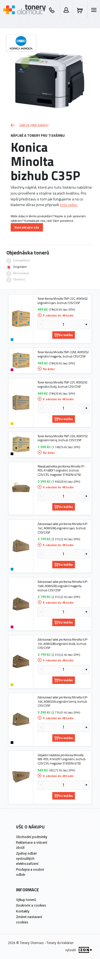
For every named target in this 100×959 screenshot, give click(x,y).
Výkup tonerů (26, 900)
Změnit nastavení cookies (29, 919)
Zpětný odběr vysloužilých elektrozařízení (27, 858)
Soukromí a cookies (31, 905)
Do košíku (63, 334)
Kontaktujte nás (27, 227)
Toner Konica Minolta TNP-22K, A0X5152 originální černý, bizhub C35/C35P (63, 438)
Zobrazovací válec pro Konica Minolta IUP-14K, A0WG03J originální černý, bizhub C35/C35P (63, 701)
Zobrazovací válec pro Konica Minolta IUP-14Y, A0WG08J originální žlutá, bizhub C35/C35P (63, 643)
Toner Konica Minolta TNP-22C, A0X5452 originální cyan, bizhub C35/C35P (63, 300)
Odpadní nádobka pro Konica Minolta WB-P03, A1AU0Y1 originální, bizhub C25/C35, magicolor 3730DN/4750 (62, 759)
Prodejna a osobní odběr (30, 872)
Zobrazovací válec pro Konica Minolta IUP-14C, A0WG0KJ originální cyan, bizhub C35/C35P (63, 528)
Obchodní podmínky (31, 837)
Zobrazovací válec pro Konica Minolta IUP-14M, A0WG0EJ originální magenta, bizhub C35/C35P (63, 586)
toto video (68, 205)
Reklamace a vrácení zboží (31, 845)
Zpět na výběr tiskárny (30, 125)
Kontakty (22, 911)
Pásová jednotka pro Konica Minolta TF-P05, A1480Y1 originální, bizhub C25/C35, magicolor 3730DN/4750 (61, 470)
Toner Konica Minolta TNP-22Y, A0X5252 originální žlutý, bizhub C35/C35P (62, 384)
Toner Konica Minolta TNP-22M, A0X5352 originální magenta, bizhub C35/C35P (63, 354)
